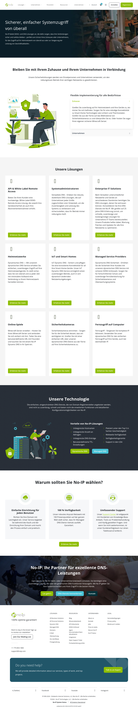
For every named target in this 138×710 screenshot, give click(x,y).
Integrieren (72, 637)
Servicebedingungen (113, 618)
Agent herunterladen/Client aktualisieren (75, 632)
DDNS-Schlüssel (74, 627)
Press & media (92, 627)
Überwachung (54, 636)
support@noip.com (18, 651)
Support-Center (109, 514)
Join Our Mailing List (22, 637)
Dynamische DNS (79, 451)
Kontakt (91, 593)
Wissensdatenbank (75, 621)
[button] (100, 5)
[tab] (101, 101)
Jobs (89, 624)
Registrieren (127, 5)
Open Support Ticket (75, 640)
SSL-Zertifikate (54, 639)
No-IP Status (92, 633)
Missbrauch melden (113, 624)
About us (91, 618)
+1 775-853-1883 (17, 648)
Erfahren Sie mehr (18, 235)
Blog (70, 618)
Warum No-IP (92, 630)
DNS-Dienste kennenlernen (70, 593)
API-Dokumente (74, 624)
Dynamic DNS (54, 624)
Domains (52, 630)
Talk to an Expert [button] (113, 670)
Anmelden (114, 5)
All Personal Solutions (57, 621)
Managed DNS (100, 451)
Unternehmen (36, 5)
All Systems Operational (77, 702)
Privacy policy (111, 621)
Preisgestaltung (55, 642)
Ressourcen (65, 5)
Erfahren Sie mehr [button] (105, 371)
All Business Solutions (57, 618)
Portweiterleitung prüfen (77, 643)
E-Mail (52, 633)
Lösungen (22, 5)
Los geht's (47, 593)
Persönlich (51, 5)
